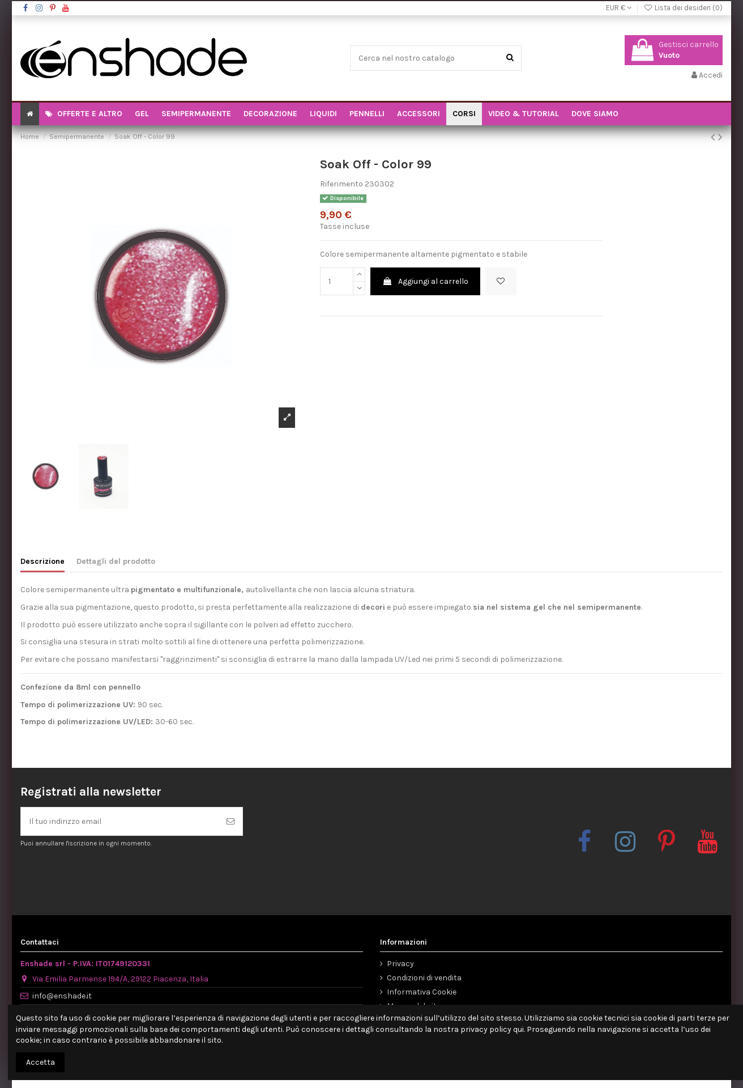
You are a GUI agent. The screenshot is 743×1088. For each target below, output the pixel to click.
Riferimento (341, 184)
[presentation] (115, 876)
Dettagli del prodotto (115, 561)
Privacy (400, 963)
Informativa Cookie (421, 992)
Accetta (40, 1062)
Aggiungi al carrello (425, 281)
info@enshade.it (62, 996)
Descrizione (42, 561)
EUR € (618, 7)
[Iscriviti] (230, 821)
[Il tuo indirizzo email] (120, 821)
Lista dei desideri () (683, 7)
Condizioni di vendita (424, 978)
